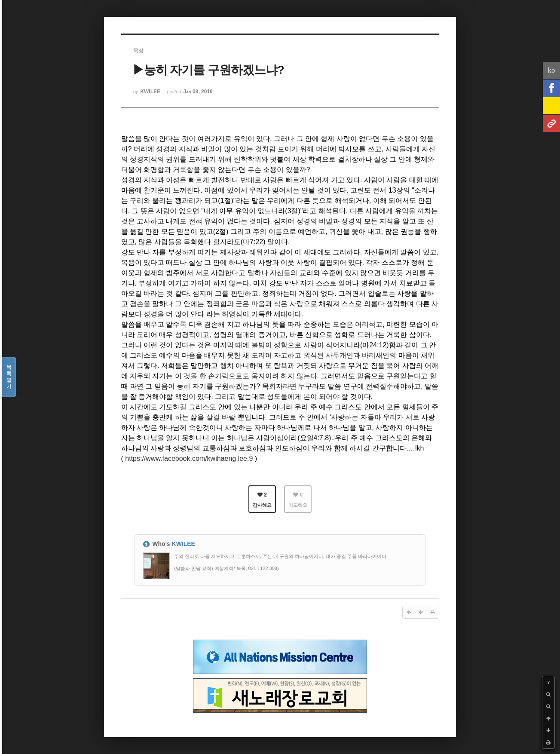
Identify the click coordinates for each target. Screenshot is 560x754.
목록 (9, 377)
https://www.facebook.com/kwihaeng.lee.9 (189, 458)
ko (551, 70)
